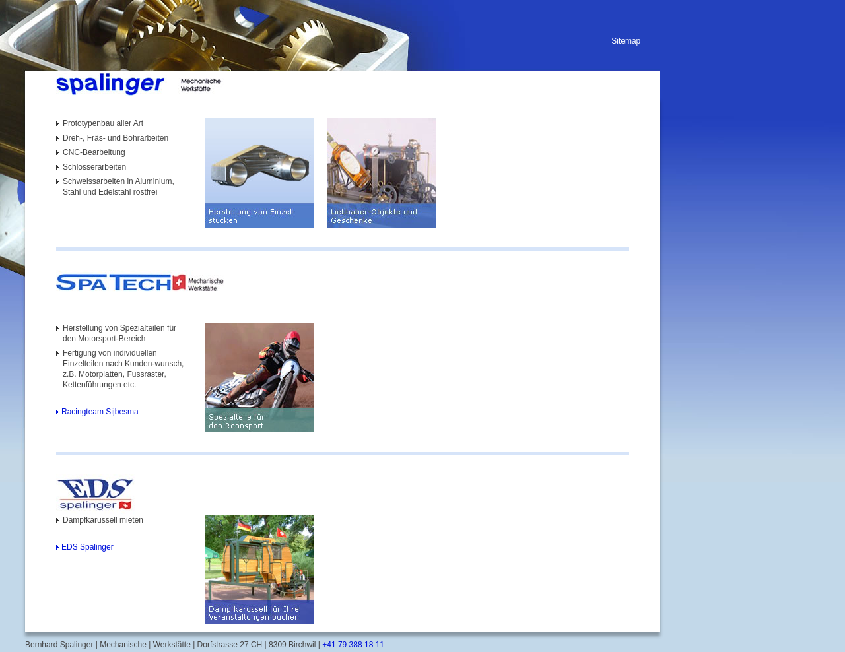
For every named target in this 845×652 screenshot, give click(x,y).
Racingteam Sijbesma (100, 411)
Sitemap (625, 41)
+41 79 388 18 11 (352, 644)
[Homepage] (202, 84)
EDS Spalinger (87, 547)
